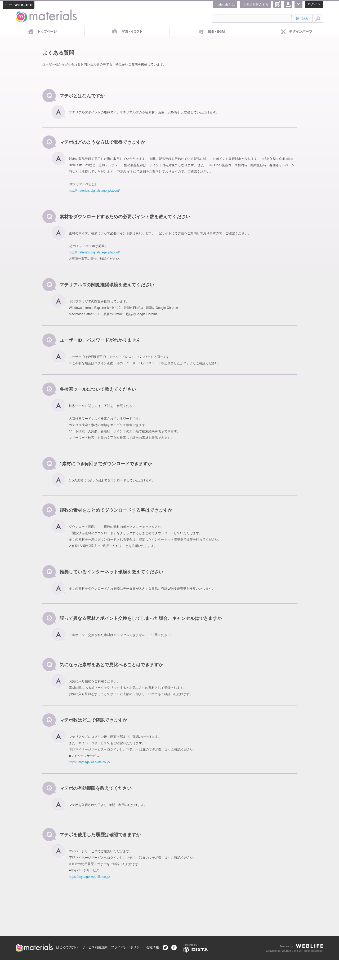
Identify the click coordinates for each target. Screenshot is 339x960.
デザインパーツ (296, 31)
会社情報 (152, 947)
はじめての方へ (67, 947)
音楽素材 (212, 31)
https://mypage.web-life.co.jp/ (89, 762)
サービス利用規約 (95, 947)
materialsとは (225, 4)
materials (22, 12)
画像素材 (127, 31)
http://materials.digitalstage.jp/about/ (94, 190)
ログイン (314, 4)
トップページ (42, 31)
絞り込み (302, 18)
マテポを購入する (255, 4)
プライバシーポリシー (127, 947)
